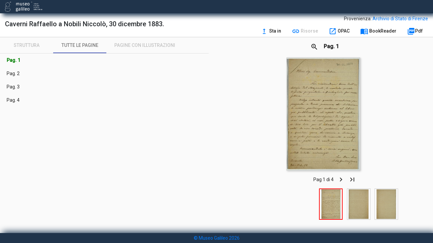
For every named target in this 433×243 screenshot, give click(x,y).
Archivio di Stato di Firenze (400, 18)
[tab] (26, 45)
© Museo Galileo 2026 (217, 238)
